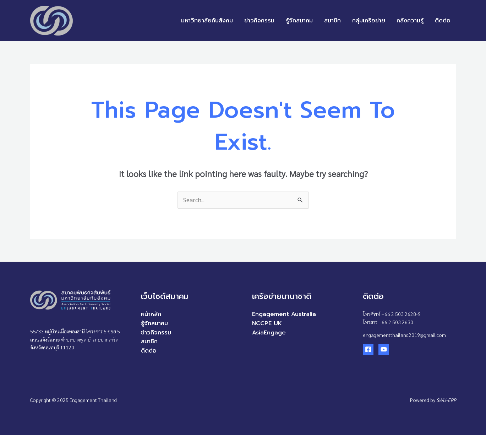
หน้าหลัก (151, 314)
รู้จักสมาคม (299, 20)
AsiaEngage (269, 332)
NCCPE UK (267, 323)
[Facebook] (368, 349)
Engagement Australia (284, 314)
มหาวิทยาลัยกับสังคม (207, 20)
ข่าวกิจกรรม (259, 20)
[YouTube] (383, 349)
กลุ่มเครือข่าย (368, 20)
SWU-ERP (446, 400)
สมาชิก (332, 20)
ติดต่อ (442, 20)
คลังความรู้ (410, 20)
